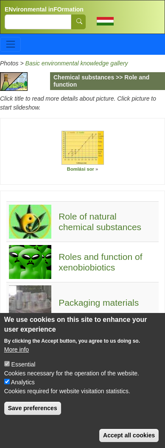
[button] (83, 147)
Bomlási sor (80, 169)
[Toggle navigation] (10, 44)
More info (16, 359)
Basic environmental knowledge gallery (76, 63)
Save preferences (32, 418)
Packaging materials (99, 302)
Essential (23, 374)
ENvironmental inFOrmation (44, 9)
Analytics (23, 392)
